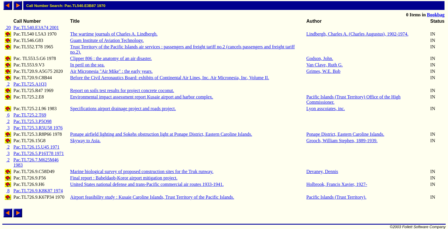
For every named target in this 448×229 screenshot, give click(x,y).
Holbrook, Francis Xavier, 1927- (336, 184)
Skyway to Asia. (85, 140)
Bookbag (436, 14)
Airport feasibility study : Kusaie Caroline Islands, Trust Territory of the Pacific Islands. (152, 197)
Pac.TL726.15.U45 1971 (36, 147)
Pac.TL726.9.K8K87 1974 (38, 190)
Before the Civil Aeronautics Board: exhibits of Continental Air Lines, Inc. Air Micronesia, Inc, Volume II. (169, 77)
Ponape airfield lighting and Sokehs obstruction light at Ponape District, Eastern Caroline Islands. (161, 134)
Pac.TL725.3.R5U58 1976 (38, 127)
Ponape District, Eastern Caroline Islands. (345, 134)
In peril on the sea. (87, 64)
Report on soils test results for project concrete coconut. (122, 90)
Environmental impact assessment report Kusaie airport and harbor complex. (141, 96)
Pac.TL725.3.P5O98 (32, 121)
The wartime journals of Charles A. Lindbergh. (114, 33)
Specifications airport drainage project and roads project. (123, 108)
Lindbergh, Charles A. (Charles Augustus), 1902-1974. (357, 33)
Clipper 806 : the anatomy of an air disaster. (111, 58)
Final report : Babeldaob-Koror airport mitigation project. (123, 177)
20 (8, 27)
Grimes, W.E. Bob (323, 71)
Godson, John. (319, 58)
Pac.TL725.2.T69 (29, 114)
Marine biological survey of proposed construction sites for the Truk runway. (142, 171)
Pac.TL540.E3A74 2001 (36, 27)
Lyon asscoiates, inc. (325, 108)
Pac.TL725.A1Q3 (30, 84)
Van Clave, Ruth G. (324, 64)
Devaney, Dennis (322, 171)
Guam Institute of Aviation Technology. (107, 40)
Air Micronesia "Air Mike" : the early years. (111, 71)
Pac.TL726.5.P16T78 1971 (38, 153)
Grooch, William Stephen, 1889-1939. (342, 140)
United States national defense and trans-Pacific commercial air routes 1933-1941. (147, 184)
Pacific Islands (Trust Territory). (336, 197)
